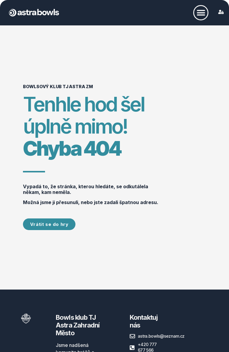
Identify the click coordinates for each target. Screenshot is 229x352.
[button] (200, 12)
